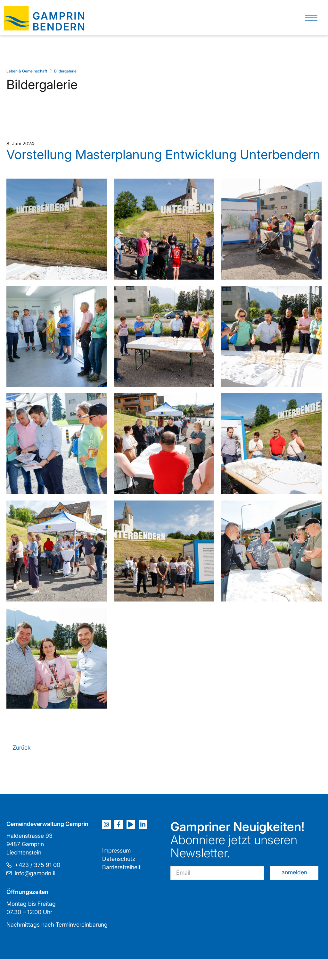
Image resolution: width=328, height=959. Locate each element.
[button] (311, 17)
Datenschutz (118, 858)
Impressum (116, 850)
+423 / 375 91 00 (37, 865)
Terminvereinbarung (82, 924)
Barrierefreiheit (121, 867)
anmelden (294, 872)
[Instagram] (106, 824)
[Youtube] (131, 824)
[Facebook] (118, 824)
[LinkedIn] (143, 824)
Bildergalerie (65, 71)
